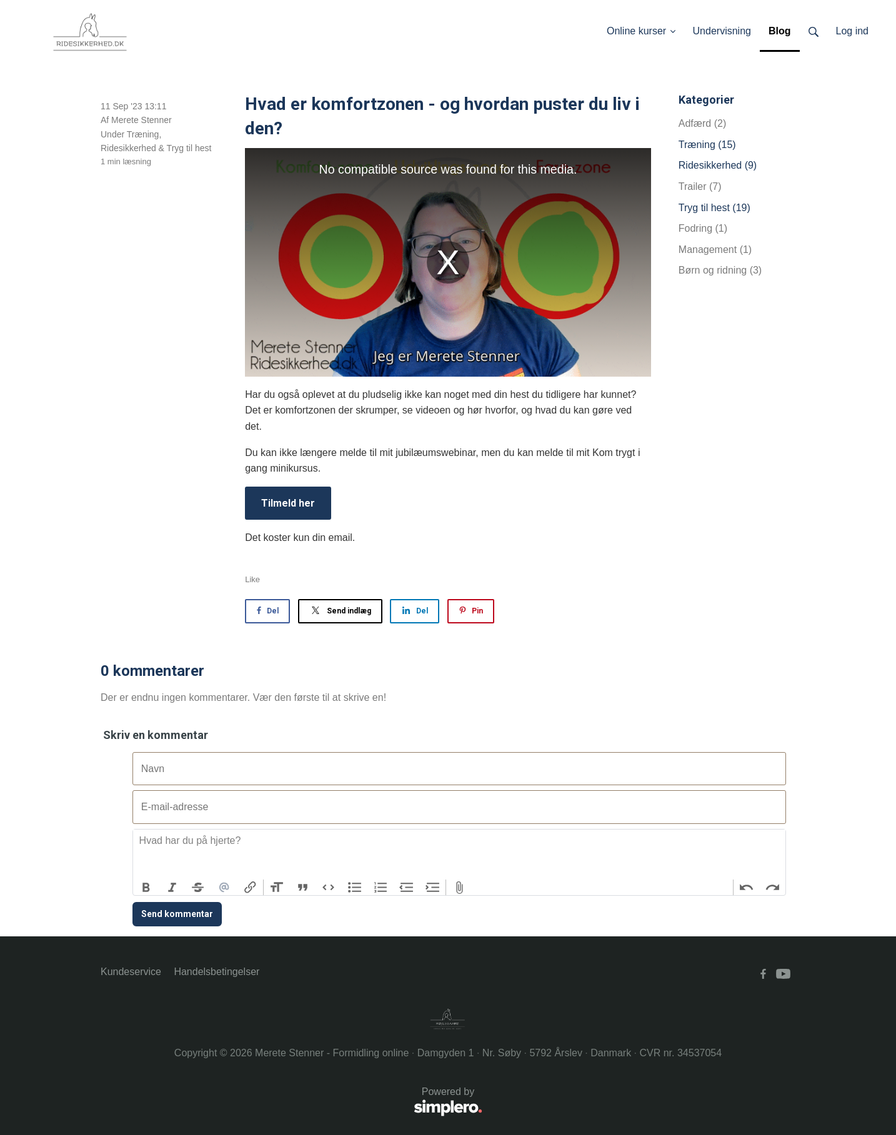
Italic (172, 888)
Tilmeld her (288, 503)
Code (329, 888)
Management (715, 249)
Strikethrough (198, 888)
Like (252, 579)
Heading (277, 888)
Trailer (700, 186)
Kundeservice (131, 971)
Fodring (703, 228)
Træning (143, 134)
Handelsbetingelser (216, 971)
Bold (146, 888)
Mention (224, 888)
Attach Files (459, 888)
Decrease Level (407, 888)
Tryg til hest (189, 148)
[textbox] (459, 855)
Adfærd (702, 123)
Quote (303, 888)
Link (250, 888)
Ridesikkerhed (128, 148)
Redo (772, 888)
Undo (747, 888)
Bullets (355, 888)
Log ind (852, 31)
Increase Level (433, 888)
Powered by (291, 1102)
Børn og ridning (720, 270)
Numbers (380, 888)
